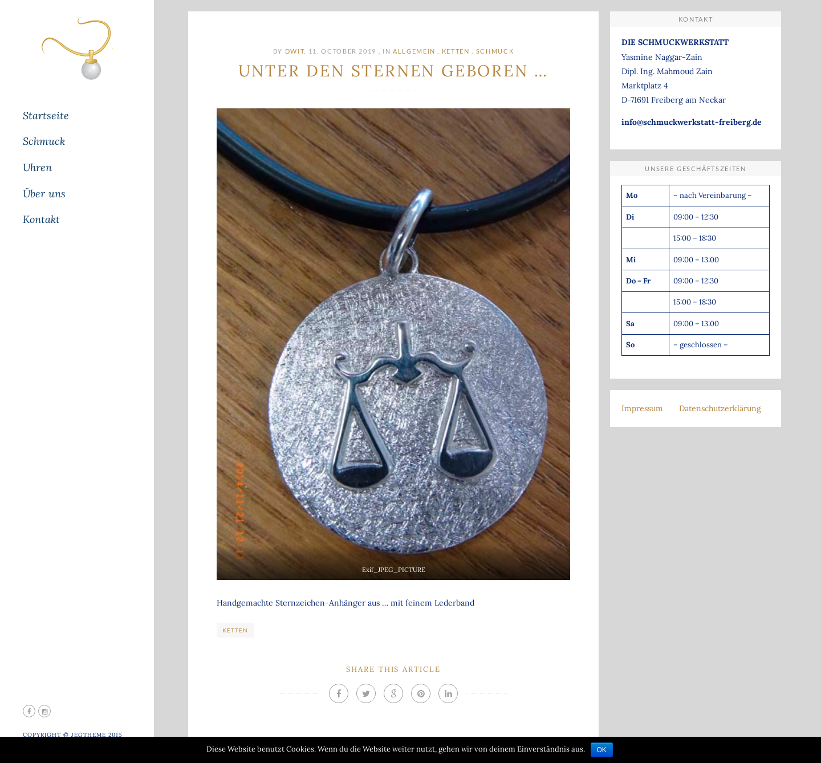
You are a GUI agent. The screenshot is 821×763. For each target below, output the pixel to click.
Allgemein (414, 51)
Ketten (456, 51)
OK (602, 750)
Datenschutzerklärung (720, 408)
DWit (294, 51)
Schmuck (495, 51)
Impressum (642, 408)
